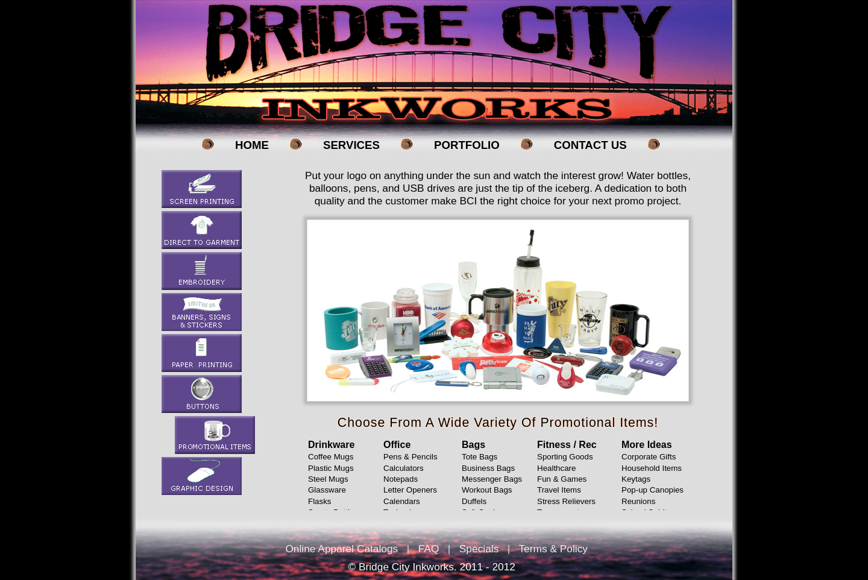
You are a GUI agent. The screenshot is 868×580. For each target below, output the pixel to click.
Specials (479, 549)
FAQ (428, 549)
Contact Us (590, 145)
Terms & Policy (553, 549)
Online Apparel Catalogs (341, 549)
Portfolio (467, 145)
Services (351, 145)
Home (252, 145)
